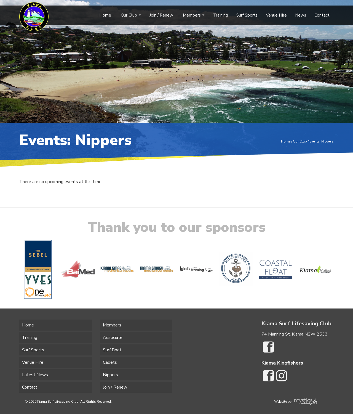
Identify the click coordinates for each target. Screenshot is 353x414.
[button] (16, 269)
